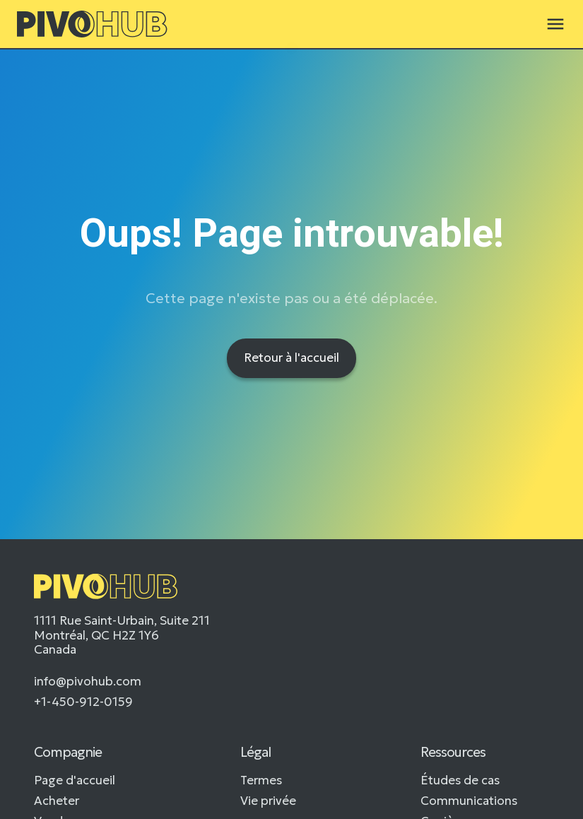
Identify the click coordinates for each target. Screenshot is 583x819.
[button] (555, 24)
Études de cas (460, 780)
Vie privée (268, 800)
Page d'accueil (74, 780)
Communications (468, 800)
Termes (261, 780)
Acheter (56, 800)
